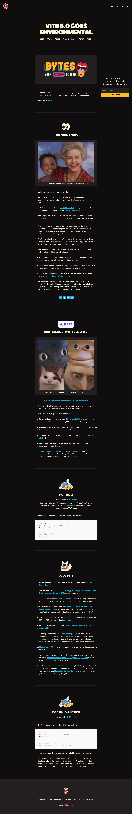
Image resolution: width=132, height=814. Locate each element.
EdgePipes (66, 620)
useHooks (89, 800)
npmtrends (57, 800)
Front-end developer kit (67, 634)
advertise (113, 6)
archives (125, 6)
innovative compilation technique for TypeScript (67, 658)
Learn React (67, 800)
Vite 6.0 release (73, 210)
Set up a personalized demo (49, 451)
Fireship (73, 805)
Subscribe (115, 94)
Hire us (69, 505)
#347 (50, 100)
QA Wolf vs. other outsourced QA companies (63, 400)
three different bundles (61, 276)
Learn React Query (79, 800)
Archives (42, 800)
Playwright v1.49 (46, 647)
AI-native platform (74, 419)
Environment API (67, 208)
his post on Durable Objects (65, 671)
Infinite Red (72, 499)
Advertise (49, 800)
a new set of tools (64, 598)
